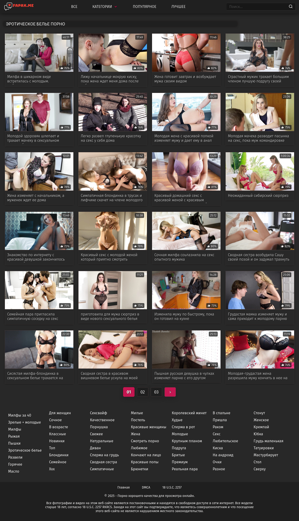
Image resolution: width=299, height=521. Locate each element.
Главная (123, 487)
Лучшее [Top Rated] (178, 6)
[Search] (290, 7)
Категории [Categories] (105, 6)
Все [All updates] (74, 6)
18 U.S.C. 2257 (172, 487)
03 (156, 392)
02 (142, 392)
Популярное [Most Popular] (145, 6)
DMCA (146, 487)
